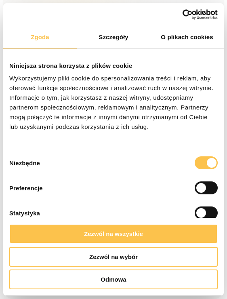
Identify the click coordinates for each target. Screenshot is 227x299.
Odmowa (113, 279)
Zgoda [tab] (40, 37)
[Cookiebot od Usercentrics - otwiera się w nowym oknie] (182, 14)
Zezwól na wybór (113, 256)
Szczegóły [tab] (113, 37)
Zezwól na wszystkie (113, 233)
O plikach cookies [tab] (187, 37)
